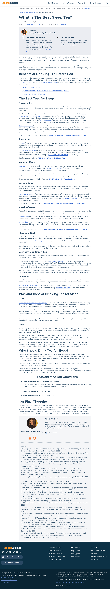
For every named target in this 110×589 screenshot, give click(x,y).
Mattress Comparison (12, 557)
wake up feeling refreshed (58, 155)
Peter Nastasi (61, 24)
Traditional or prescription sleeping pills (33, 303)
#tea (34, 91)
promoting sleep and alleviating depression (34, 241)
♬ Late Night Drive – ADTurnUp (33, 94)
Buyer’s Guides (12, 563)
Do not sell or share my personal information (70, 582)
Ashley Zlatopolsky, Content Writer (42, 33)
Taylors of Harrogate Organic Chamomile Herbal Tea (68, 135)
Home (21, 13)
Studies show (23, 222)
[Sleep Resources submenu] (96, 3)
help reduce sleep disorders (71, 198)
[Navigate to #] (107, 3)
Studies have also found (27, 151)
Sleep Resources (29, 13)
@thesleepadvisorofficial (31, 87)
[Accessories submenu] (82, 3)
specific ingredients (50, 82)
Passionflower (24, 216)
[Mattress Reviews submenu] (68, 3)
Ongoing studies (46, 120)
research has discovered (38, 174)
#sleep (66, 91)
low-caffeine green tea (57, 261)
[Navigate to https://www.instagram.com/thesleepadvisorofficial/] (30, 438)
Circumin (22, 143)
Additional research (26, 126)
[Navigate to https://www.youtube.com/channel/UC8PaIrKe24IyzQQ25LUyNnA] (34, 438)
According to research (27, 194)
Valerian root (23, 166)
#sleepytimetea (42, 91)
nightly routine (24, 82)
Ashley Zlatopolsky (34, 24)
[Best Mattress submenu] (53, 3)
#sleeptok (59, 91)
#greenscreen (27, 91)
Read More (87, 8)
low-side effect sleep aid (54, 168)
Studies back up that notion (29, 285)
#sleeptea (52, 91)
